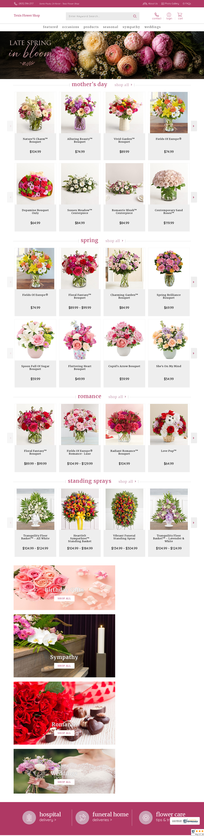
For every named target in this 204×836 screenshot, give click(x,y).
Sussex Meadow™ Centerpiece (79, 212)
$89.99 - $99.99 (80, 307)
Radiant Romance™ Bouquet (124, 452)
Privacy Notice (145, 833)
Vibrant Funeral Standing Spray (124, 537)
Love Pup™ (169, 451)
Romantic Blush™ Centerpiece (124, 212)
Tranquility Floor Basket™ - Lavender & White (168, 538)
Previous (10, 126)
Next (194, 126)
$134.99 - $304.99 (124, 548)
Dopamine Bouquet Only (35, 212)
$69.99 (169, 307)
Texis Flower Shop (27, 15)
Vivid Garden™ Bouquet (124, 140)
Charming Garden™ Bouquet (124, 296)
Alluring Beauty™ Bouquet (80, 140)
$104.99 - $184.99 (80, 548)
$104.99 (35, 151)
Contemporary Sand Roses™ (169, 212)
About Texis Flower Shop (28, 724)
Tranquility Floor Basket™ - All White (35, 537)
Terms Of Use (129, 833)
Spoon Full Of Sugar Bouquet (35, 368)
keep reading (117, 730)
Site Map (183, 833)
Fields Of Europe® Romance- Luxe (80, 452)
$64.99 (35, 223)
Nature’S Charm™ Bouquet (35, 140)
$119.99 (169, 223)
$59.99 (35, 379)
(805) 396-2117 (26, 3)
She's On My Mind (168, 366)
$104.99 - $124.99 (35, 548)
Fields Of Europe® (169, 139)
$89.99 (124, 151)
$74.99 (80, 151)
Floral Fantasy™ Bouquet (80, 296)
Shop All (121, 85)
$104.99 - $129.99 (80, 463)
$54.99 (169, 379)
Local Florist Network (166, 833)
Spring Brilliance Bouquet (169, 296)
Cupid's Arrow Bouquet (124, 366)
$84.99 (80, 223)
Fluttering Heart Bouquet (80, 368)
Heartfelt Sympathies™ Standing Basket (80, 538)
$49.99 (80, 379)
